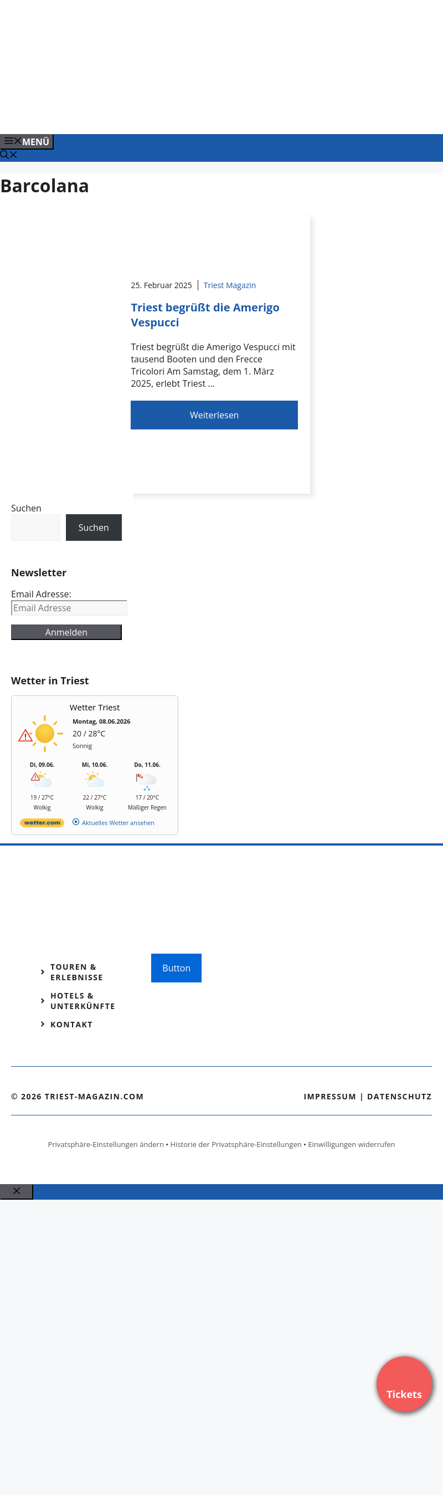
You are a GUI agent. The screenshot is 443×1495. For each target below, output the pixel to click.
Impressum (330, 1096)
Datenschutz (399, 1096)
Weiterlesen (214, 415)
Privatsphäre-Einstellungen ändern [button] (105, 1144)
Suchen (26, 508)
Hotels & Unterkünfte (82, 1000)
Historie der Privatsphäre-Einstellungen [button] (236, 1144)
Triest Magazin (230, 285)
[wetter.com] (42, 825)
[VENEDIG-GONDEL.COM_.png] (223, 113)
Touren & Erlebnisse (77, 971)
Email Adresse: (41, 594)
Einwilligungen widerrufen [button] (351, 1144)
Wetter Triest (95, 707)
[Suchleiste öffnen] (9, 156)
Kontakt (71, 1024)
